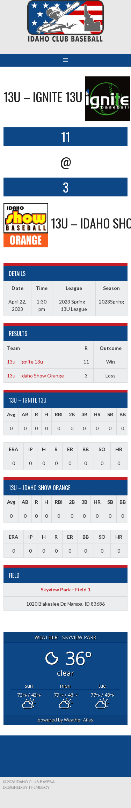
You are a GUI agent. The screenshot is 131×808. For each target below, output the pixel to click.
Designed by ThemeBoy (26, 787)
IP (30, 449)
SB (110, 414)
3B (84, 414)
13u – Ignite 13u (25, 362)
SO (102, 449)
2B (72, 414)
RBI (59, 414)
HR (97, 414)
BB (122, 414)
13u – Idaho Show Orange (35, 376)
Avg (11, 414)
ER (70, 449)
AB (25, 414)
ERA (13, 449)
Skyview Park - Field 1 (65, 589)
